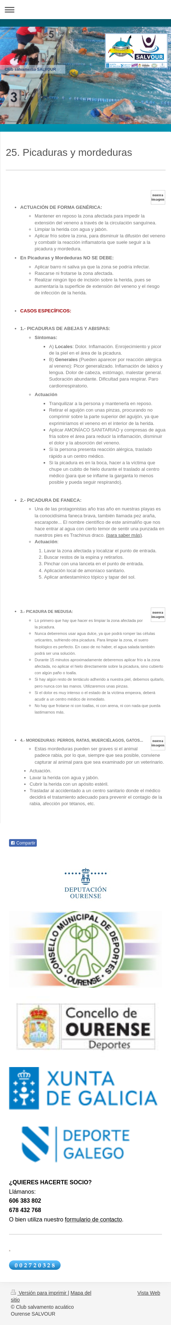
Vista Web (148, 1293)
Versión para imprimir (39, 1293)
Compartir (22, 843)
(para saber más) (124, 535)
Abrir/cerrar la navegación (85, 9)
